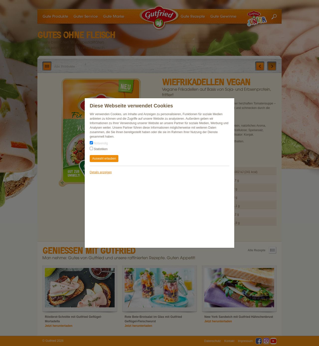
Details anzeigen (101, 172)
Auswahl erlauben (104, 158)
